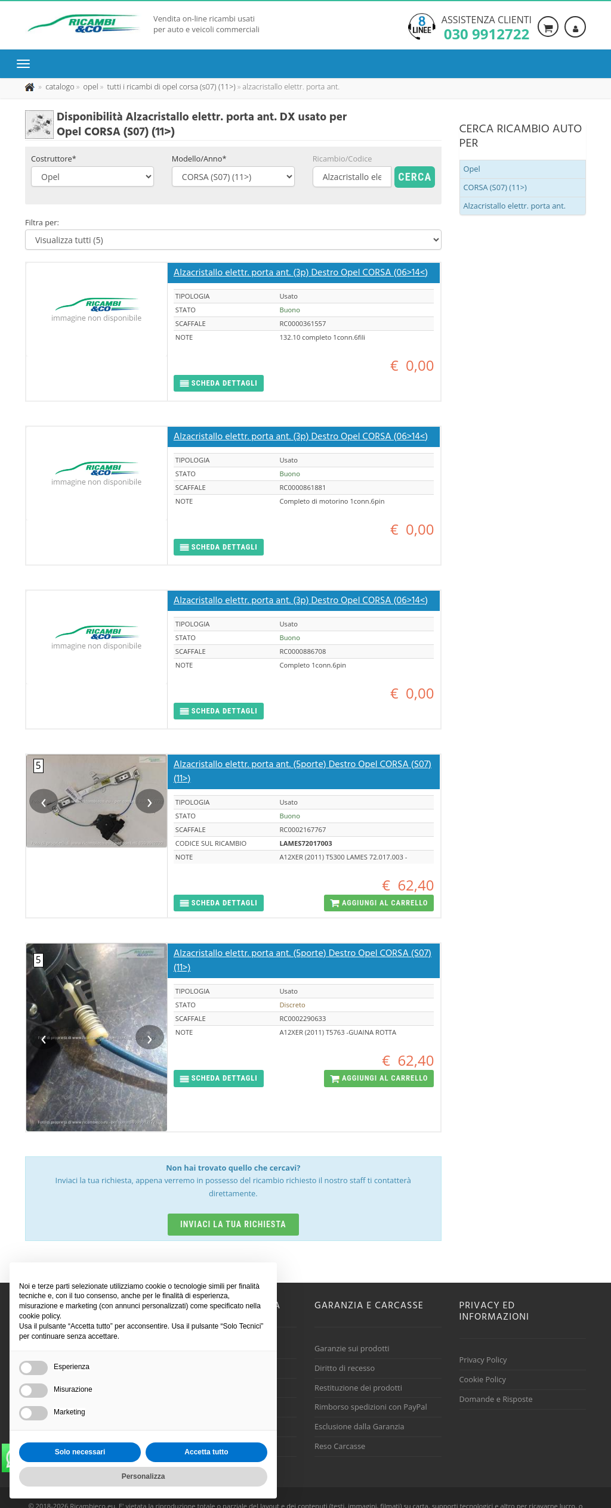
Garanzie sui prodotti (351, 1348)
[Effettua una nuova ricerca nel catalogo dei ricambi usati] (59, 86)
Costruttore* (53, 158)
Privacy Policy (483, 1359)
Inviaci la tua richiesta (233, 1224)
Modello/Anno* (199, 158)
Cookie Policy (482, 1379)
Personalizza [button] (143, 1476)
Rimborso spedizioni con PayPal (370, 1406)
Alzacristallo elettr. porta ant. (515, 205)
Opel (472, 168)
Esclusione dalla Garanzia (359, 1426)
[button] (219, 383)
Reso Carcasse (339, 1446)
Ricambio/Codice (342, 158)
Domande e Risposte (496, 1399)
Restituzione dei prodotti (358, 1387)
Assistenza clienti (487, 27)
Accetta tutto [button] (206, 1452)
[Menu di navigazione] (26, 63)
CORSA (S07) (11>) (495, 187)
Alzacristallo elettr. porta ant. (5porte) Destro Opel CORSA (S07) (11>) (302, 772)
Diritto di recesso (344, 1368)
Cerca (414, 176)
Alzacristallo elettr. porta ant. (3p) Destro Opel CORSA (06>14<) (301, 273)
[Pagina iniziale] (30, 86)
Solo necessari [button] (80, 1452)
